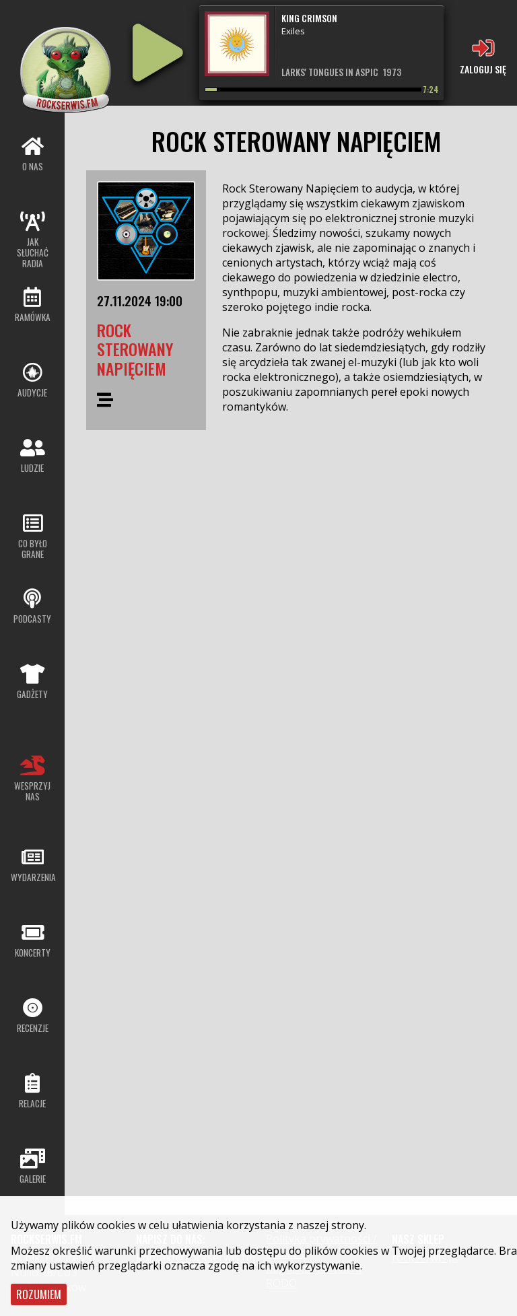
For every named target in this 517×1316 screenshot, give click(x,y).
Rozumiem (38, 1294)
